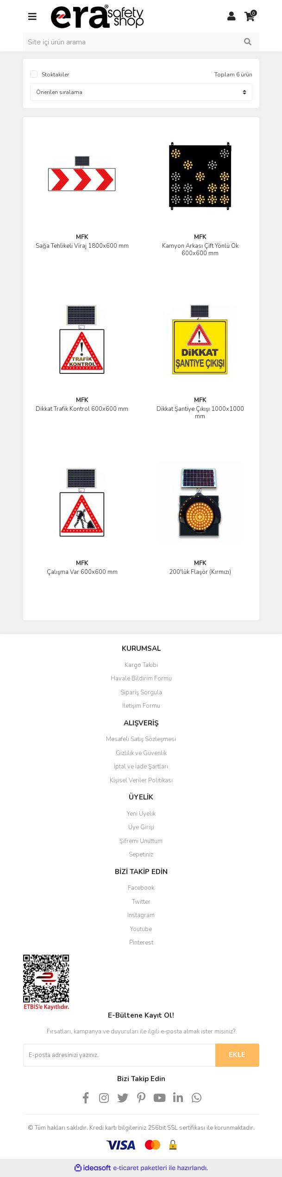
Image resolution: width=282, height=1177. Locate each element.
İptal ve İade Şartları (141, 766)
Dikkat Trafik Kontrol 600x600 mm (82, 409)
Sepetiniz (141, 854)
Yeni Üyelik (141, 814)
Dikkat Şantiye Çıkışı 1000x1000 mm (200, 413)
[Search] (141, 42)
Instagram (141, 915)
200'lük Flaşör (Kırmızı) (200, 572)
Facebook (141, 888)
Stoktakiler (55, 74)
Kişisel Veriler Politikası (141, 780)
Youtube (141, 929)
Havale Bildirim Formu (141, 678)
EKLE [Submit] (237, 1054)
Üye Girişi (141, 827)
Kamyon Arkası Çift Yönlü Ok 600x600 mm (200, 250)
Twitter (141, 902)
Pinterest (141, 942)
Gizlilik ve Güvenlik (141, 753)
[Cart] (250, 16)
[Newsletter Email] (119, 1055)
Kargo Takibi (141, 665)
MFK (82, 237)
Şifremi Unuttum (141, 841)
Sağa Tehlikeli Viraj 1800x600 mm (82, 246)
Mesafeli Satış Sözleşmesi (141, 739)
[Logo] (97, 15)
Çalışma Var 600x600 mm (82, 572)
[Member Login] (231, 17)
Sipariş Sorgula (141, 692)
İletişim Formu (141, 706)
